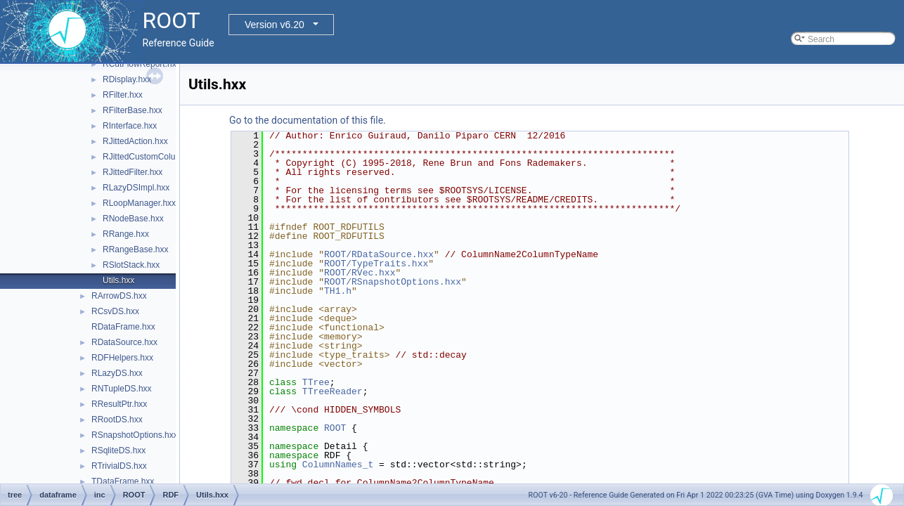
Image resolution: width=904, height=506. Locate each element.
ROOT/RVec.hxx (359, 272)
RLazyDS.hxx (117, 373)
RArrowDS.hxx (119, 296)
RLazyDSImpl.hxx (136, 188)
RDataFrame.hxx (123, 327)
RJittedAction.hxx (135, 141)
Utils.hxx (118, 280)
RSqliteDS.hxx (118, 450)
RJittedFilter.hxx (132, 172)
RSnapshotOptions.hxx (134, 435)
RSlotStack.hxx (131, 265)
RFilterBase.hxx (132, 110)
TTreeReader (332, 391)
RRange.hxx (126, 234)
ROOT (335, 428)
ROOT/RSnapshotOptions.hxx (392, 281)
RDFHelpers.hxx (122, 358)
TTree (316, 382)
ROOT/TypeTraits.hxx (376, 263)
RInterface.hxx (130, 126)
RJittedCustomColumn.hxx (152, 157)
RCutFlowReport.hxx (142, 64)
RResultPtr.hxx (119, 404)
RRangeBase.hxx (135, 249)
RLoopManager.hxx (139, 203)
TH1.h (337, 291)
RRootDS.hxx (117, 419)
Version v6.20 (274, 24)
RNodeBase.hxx (133, 218)
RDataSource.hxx (124, 342)
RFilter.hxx (123, 95)
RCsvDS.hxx (115, 311)
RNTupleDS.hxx (121, 389)
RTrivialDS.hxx (119, 466)
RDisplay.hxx (127, 79)
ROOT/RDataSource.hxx (379, 254)
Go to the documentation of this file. (307, 120)
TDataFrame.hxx (122, 481)
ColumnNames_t (337, 464)
